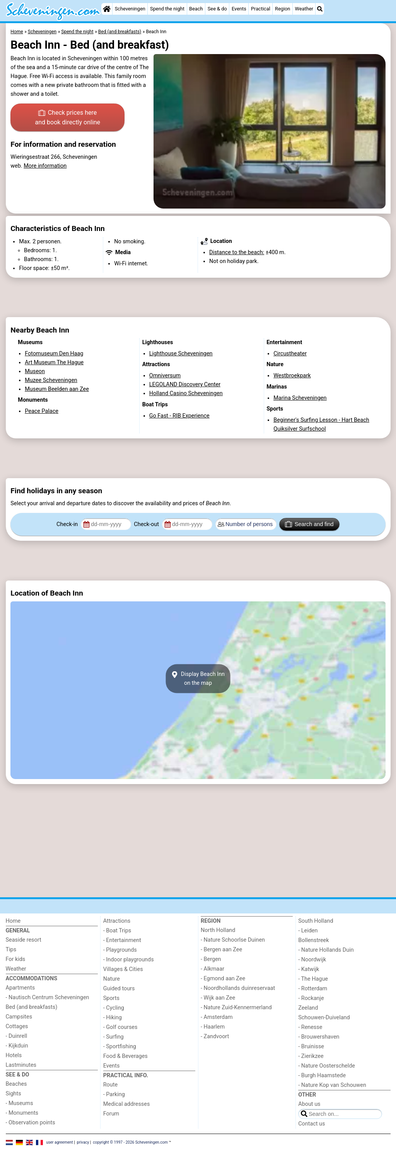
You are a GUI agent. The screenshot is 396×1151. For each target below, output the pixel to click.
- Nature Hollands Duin (325, 950)
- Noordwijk (312, 959)
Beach (196, 9)
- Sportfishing (119, 1046)
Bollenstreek (313, 940)
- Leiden (307, 930)
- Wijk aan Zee (218, 998)
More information (45, 166)
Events (239, 9)
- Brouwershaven (318, 1037)
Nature (111, 979)
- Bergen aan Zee (221, 949)
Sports (111, 998)
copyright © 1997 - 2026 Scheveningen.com (130, 1142)
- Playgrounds (120, 950)
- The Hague (313, 979)
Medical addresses (126, 1104)
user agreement (59, 1142)
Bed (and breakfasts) (32, 1007)
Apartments (20, 988)
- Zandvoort (215, 1036)
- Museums (19, 1103)
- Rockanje (311, 998)
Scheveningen (130, 9)
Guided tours (119, 988)
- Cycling (113, 1008)
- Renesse (310, 1027)
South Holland (315, 921)
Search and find (309, 524)
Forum (111, 1113)
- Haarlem (213, 1027)
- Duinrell (16, 1036)
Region (282, 9)
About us (309, 1104)
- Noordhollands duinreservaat (238, 988)
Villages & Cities (123, 969)
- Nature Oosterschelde (326, 1066)
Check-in (67, 524)
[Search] (320, 9)
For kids (16, 959)
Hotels (14, 1055)
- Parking (114, 1094)
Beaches (16, 1084)
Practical (260, 9)
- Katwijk (308, 969)
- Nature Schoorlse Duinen (233, 940)
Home (13, 921)
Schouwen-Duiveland (324, 1017)
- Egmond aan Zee (223, 978)
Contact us (311, 1123)
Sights (13, 1093)
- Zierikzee (310, 1056)
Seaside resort (23, 940)
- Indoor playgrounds (128, 959)
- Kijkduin (17, 1045)
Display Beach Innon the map (198, 678)
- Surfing (113, 1037)
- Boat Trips (117, 930)
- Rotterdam (312, 988)
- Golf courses (120, 1027)
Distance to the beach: (236, 252)
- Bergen (211, 959)
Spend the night (167, 9)
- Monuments (22, 1113)
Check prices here (67, 118)
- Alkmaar (212, 969)
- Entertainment (122, 940)
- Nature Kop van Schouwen (332, 1085)
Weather (304, 9)
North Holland (218, 930)
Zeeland (308, 1008)
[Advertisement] (198, 297)
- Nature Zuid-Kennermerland (236, 1007)
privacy (83, 1142)
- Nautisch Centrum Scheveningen (47, 997)
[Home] (106, 9)
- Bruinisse (311, 1046)
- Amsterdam (217, 1017)
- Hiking (112, 1017)
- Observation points (30, 1122)
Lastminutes (21, 1065)
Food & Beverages (125, 1056)
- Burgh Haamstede (322, 1075)
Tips (11, 949)
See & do (217, 9)
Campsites (19, 1016)
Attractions (116, 921)
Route (110, 1084)
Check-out (147, 524)
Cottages (17, 1026)
